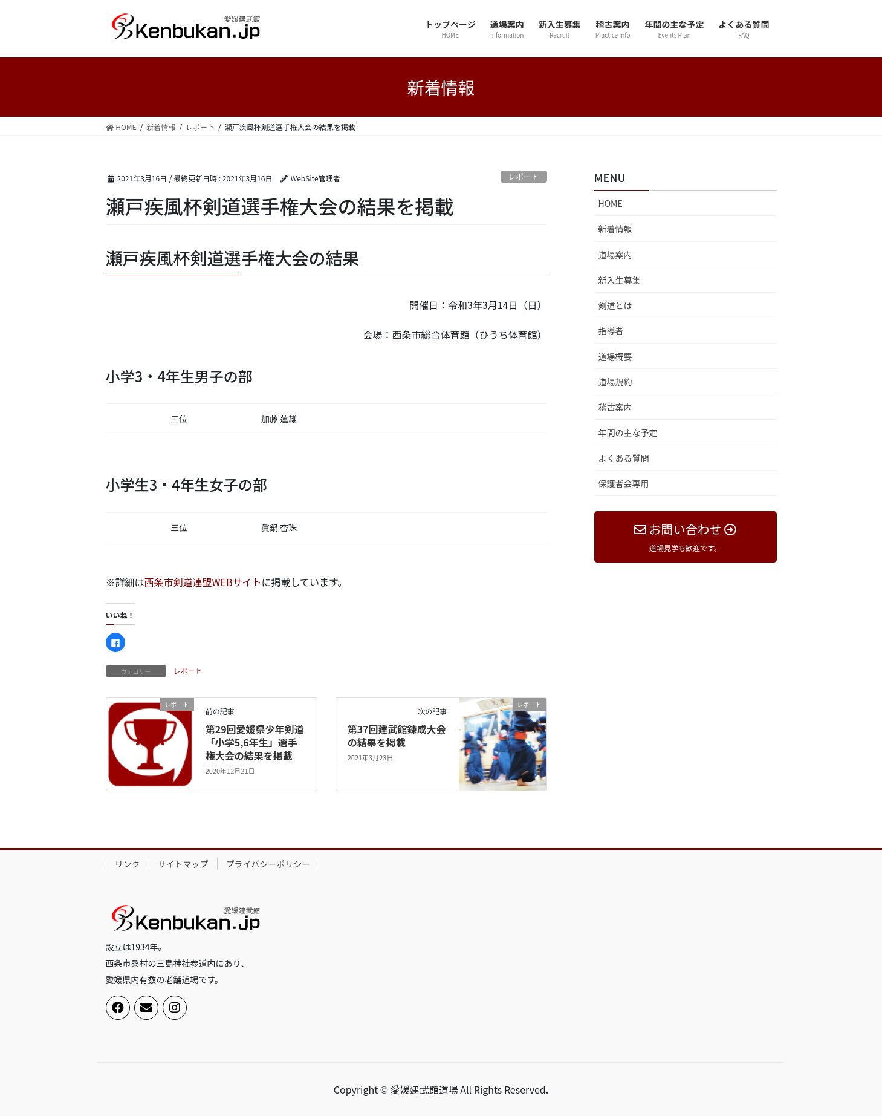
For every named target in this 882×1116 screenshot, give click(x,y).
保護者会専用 (623, 483)
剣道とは (615, 305)
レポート (523, 176)
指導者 (611, 331)
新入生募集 (619, 280)
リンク (127, 864)
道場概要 (615, 356)
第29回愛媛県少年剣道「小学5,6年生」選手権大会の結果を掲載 (255, 742)
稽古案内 (615, 407)
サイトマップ (183, 864)
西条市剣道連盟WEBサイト (203, 582)
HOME (610, 203)
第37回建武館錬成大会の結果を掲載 (397, 735)
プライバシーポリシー (268, 864)
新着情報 (615, 229)
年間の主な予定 (628, 432)
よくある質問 (623, 458)
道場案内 (615, 255)
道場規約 (615, 382)
